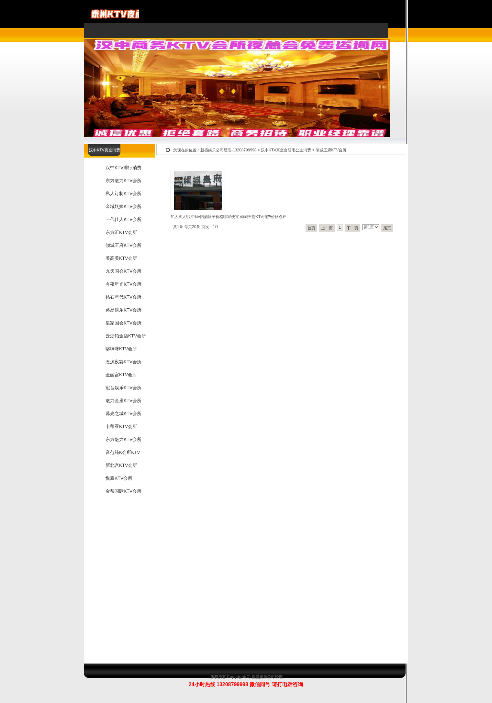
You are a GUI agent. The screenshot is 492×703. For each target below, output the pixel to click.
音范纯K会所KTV (123, 452)
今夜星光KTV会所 (123, 284)
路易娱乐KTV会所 (123, 310)
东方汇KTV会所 (121, 232)
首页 (311, 228)
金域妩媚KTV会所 (123, 206)
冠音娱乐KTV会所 (123, 387)
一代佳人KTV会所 (123, 219)
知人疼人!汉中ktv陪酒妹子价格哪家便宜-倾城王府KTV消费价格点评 (228, 216)
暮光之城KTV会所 (123, 413)
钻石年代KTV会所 (123, 297)
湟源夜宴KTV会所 (123, 361)
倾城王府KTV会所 (331, 150)
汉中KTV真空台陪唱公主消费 (286, 150)
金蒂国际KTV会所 (123, 491)
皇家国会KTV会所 (123, 322)
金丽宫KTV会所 (121, 374)
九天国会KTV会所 (123, 271)
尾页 (387, 228)
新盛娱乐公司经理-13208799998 (228, 150)
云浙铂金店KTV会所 (126, 335)
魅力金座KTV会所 (123, 400)
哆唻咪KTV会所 (121, 348)
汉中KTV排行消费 (123, 167)
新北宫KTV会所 (121, 465)
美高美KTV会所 (121, 258)
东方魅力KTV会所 (123, 180)
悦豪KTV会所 (119, 478)
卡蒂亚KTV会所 (121, 426)
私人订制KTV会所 (123, 193)
